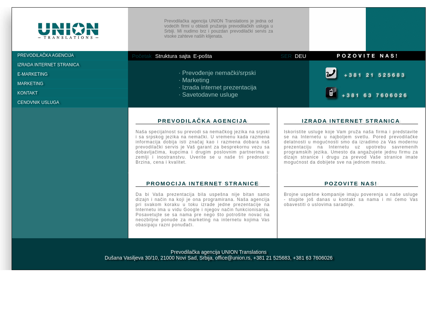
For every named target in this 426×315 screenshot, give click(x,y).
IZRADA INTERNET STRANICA (48, 64)
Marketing (30, 83)
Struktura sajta (173, 56)
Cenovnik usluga (38, 102)
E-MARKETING (32, 74)
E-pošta (202, 56)
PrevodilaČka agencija (45, 55)
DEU (300, 56)
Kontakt (27, 93)
